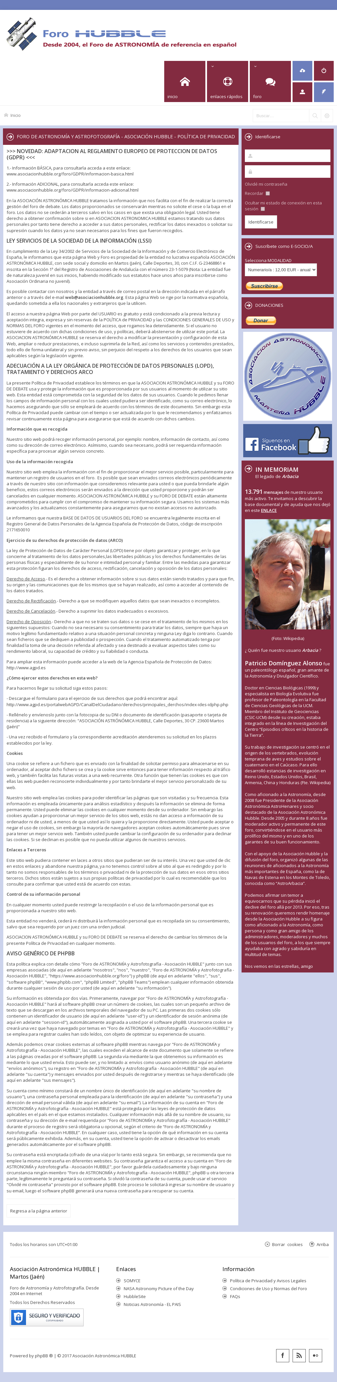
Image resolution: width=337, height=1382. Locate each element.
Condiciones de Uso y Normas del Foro (268, 1288)
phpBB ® (44, 1356)
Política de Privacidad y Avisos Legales (268, 1281)
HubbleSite (135, 1296)
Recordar (257, 193)
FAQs (235, 1296)
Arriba (323, 1244)
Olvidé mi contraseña (266, 184)
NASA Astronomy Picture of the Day (159, 1288)
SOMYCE (132, 1281)
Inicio (16, 115)
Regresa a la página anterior (38, 1211)
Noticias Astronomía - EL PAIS (152, 1304)
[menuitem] (302, 71)
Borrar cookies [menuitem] (287, 1244)
